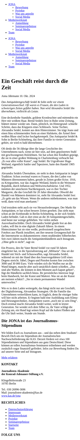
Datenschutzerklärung (20, 409)
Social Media (22, 16)
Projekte (20, 10)
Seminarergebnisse (25, 26)
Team (11, 32)
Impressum (14, 412)
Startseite (13, 424)
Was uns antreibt (24, 13)
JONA (11, 4)
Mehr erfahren (9, 357)
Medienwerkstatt (17, 19)
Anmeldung (22, 23)
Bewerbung (21, 7)
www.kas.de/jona (11, 395)
